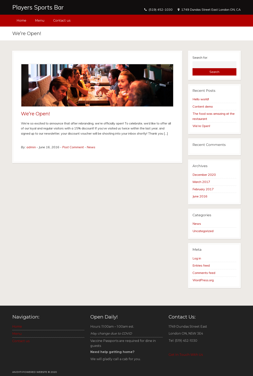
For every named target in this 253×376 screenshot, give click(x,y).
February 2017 (203, 189)
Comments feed (204, 273)
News (91, 147)
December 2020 (204, 175)
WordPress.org (203, 280)
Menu (39, 20)
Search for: (200, 57)
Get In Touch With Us (186, 355)
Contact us (61, 20)
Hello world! (201, 99)
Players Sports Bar (38, 7)
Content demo (203, 106)
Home (21, 20)
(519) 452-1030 (161, 9)
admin (31, 147)
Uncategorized (203, 231)
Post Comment (73, 147)
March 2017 (201, 182)
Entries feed (201, 265)
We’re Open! (35, 114)
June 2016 (200, 196)
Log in (197, 258)
